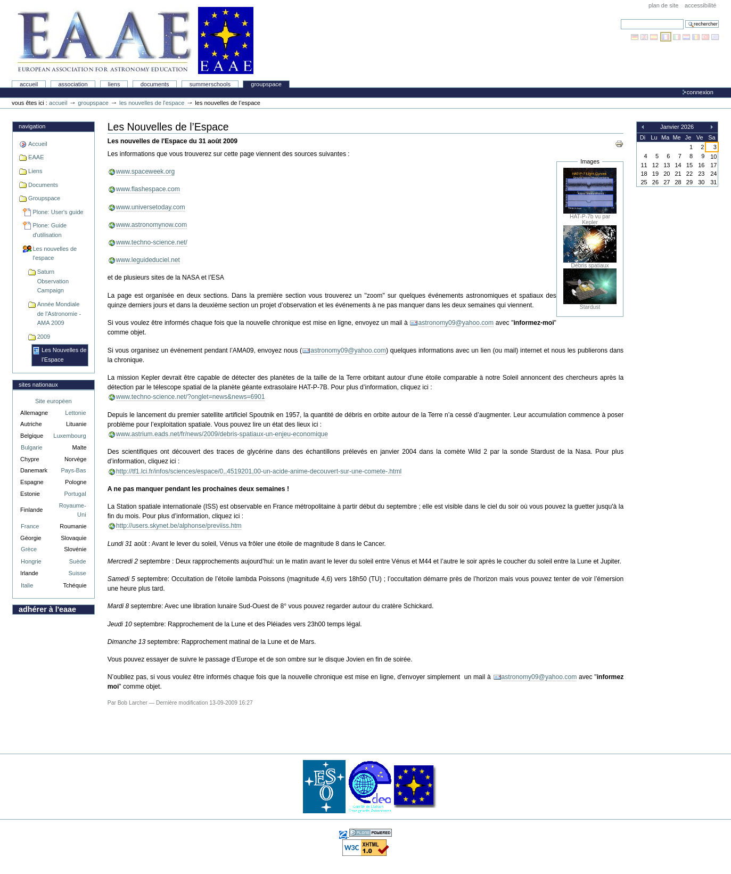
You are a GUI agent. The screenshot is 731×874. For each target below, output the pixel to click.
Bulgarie (31, 447)
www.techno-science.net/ (151, 242)
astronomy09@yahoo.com (456, 322)
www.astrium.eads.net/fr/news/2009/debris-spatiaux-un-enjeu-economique (222, 434)
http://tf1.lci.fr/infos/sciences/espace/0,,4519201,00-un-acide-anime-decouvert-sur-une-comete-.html (258, 471)
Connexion (700, 92)
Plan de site (663, 5)
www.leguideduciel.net (148, 260)
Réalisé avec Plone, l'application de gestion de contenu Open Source (370, 833)
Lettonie (75, 413)
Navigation (32, 126)
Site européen (53, 401)
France (30, 526)
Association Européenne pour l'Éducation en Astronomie (133, 40)
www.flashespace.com (148, 189)
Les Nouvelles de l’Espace (64, 355)
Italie (27, 585)
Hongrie (31, 561)
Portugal (75, 494)
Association (72, 84)
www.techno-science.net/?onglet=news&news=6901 (190, 397)
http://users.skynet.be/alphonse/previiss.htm (179, 525)
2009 (44, 336)
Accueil (29, 84)
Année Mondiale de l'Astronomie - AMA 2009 (59, 313)
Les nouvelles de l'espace (151, 103)
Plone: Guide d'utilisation (49, 230)
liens (114, 84)
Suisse (77, 573)
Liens (35, 171)
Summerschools (210, 84)
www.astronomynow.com (151, 224)
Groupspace (266, 84)
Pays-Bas (73, 470)
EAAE (36, 157)
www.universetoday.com (150, 207)
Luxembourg (69, 435)
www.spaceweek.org (145, 171)
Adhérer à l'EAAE (47, 609)
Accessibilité (700, 5)
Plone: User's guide (57, 212)
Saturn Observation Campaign (53, 280)
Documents (155, 84)
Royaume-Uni (72, 510)
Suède (77, 561)
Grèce (29, 549)
